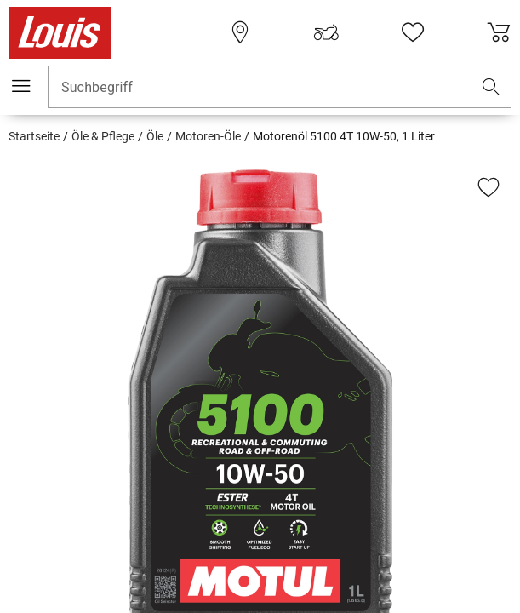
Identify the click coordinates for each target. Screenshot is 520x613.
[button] (491, 87)
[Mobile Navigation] (21, 86)
